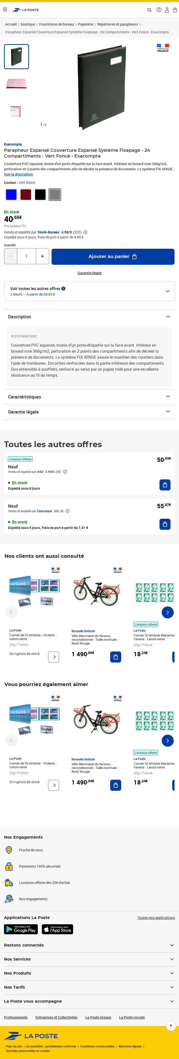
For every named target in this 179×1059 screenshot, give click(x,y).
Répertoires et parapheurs (117, 24)
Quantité (10, 245)
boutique (28, 24)
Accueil (11, 24)
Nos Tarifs (89, 987)
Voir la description (18, 174)
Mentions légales (130, 1046)
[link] (11, 194)
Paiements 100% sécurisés (40, 866)
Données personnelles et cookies (28, 1051)
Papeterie (85, 24)
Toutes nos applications (156, 917)
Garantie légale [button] (90, 273)
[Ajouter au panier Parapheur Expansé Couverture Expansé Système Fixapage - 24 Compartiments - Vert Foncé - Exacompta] (113, 256)
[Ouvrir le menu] (5, 10)
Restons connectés (89, 945)
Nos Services (89, 959)
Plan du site (14, 1046)
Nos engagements (33, 898)
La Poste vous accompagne (89, 1001)
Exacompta (13, 144)
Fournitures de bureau (56, 24)
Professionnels (16, 1017)
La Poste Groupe (98, 1017)
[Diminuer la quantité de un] (10, 256)
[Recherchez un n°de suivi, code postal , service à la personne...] (149, 10)
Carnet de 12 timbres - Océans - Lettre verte (33, 637)
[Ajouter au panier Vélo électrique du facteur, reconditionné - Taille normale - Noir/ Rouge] (116, 657)
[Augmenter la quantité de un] (42, 256)
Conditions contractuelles (97, 1046)
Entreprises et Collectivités (56, 1017)
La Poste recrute (132, 1017)
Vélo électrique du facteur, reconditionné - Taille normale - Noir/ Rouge (95, 639)
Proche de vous (31, 850)
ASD (40, 472)
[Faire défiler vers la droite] (168, 612)
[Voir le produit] (54, 657)
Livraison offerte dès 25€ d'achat (44, 882)
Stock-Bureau (48, 232)
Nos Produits (89, 973)
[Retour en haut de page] (171, 1026)
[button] (159, 10)
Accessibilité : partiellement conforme (51, 1046)
